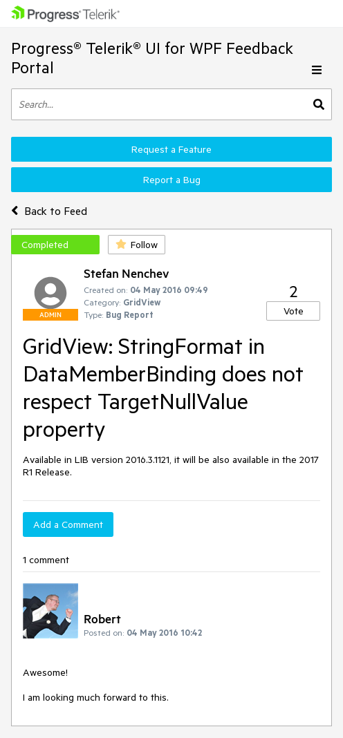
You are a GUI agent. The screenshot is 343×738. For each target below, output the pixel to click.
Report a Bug (172, 179)
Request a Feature (171, 149)
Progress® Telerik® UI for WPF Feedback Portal (152, 57)
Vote (294, 311)
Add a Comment (68, 524)
